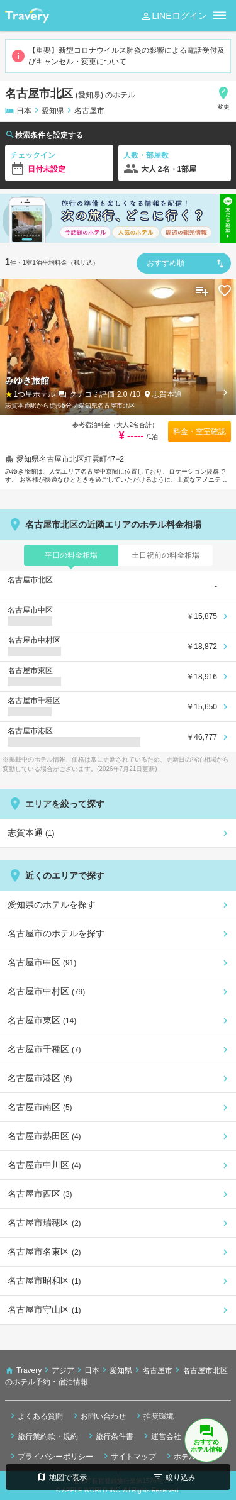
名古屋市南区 (40, 1107)
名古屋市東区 (42, 1020)
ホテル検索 (187, 1456)
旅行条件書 (109, 1436)
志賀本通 (167, 394)
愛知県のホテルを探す (52, 904)
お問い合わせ (98, 1416)
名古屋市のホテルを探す (56, 933)
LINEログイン (173, 16)
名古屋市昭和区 (44, 1280)
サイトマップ (128, 1456)
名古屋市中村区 (46, 991)
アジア (63, 1370)
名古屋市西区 (40, 1194)
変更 (223, 98)
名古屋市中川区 (44, 1165)
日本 (23, 110)
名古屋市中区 (42, 962)
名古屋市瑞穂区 (44, 1223)
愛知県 (53, 110)
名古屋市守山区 (44, 1309)
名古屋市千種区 (44, 1049)
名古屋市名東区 (44, 1252)
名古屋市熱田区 (44, 1136)
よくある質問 (35, 1416)
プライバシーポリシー (50, 1456)
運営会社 (161, 1436)
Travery (29, 1370)
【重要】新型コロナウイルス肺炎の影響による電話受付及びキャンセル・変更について (118, 56)
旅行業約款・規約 (43, 1436)
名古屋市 (89, 110)
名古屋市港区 (40, 1078)
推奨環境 (153, 1416)
